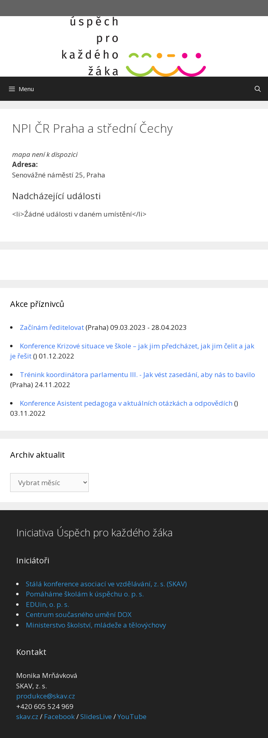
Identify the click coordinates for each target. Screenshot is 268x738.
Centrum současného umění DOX (79, 614)
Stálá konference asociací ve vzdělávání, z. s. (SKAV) (106, 583)
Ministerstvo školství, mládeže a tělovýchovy (96, 625)
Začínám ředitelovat (52, 327)
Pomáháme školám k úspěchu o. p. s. (85, 593)
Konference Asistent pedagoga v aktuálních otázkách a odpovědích (126, 403)
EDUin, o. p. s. (47, 604)
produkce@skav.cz (45, 695)
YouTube (132, 716)
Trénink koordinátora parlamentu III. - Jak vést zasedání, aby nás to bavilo (137, 374)
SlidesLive (96, 716)
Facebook (59, 716)
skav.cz (27, 716)
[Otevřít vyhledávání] (257, 89)
